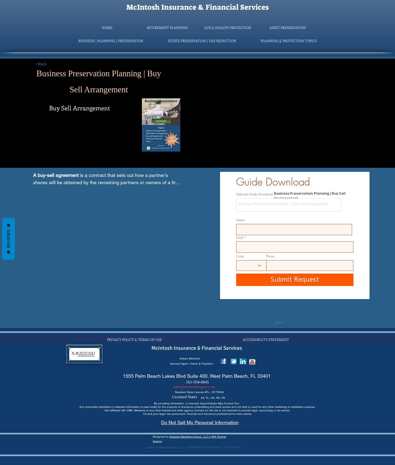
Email (239, 237)
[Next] (269, 322)
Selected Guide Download (254, 194)
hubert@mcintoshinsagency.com (194, 387)
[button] (167, 27)
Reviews (8, 239)
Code (240, 256)
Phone (270, 256)
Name (240, 220)
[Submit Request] (294, 280)
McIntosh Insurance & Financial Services (197, 7)
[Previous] (124, 321)
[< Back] (53, 64)
